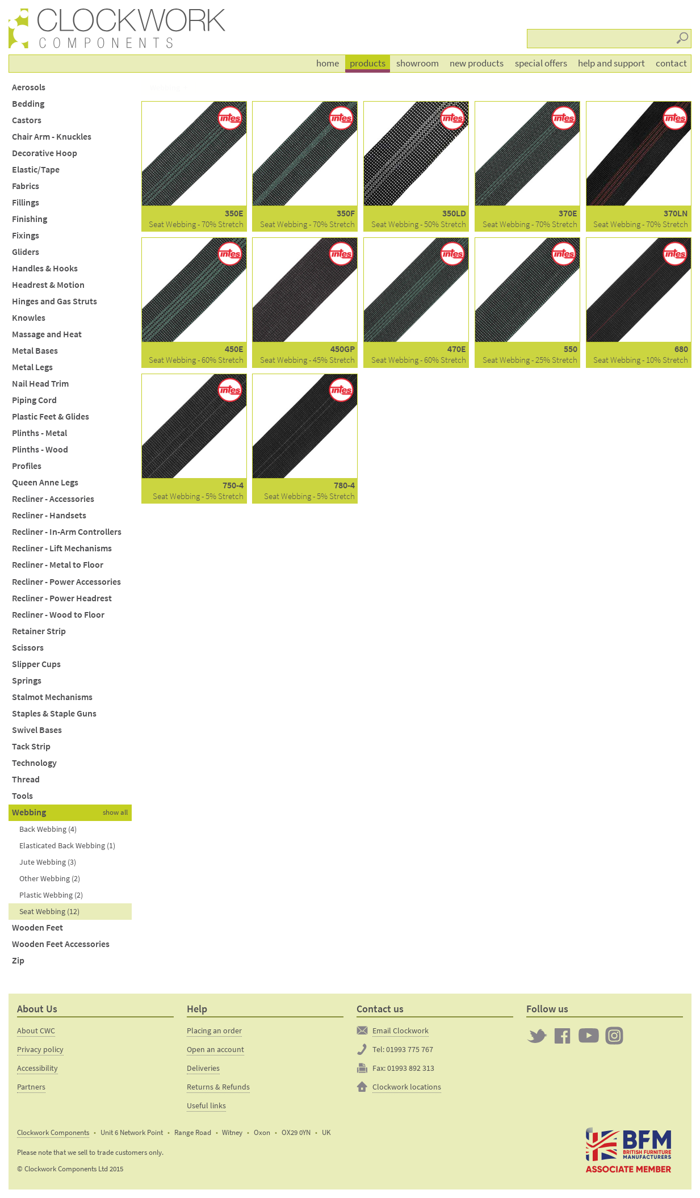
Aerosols (28, 87)
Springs (26, 680)
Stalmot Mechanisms (52, 697)
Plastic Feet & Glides (50, 416)
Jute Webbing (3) (47, 862)
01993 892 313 (410, 1068)
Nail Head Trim (40, 383)
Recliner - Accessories (53, 499)
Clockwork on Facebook (562, 1035)
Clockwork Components (53, 1132)
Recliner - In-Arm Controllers (66, 532)
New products (477, 63)
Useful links (206, 1105)
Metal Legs (32, 367)
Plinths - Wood (40, 449)
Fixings (25, 235)
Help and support (611, 63)
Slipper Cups (36, 664)
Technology (34, 763)
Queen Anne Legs (45, 482)
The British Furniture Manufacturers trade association (629, 1150)
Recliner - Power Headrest (62, 598)
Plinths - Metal (39, 433)
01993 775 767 (409, 1049)
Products (367, 63)
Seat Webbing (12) (49, 911)
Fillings (25, 202)
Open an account (215, 1049)
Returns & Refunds (218, 1086)
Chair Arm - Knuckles (51, 137)
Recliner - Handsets (49, 515)
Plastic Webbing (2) (51, 894)
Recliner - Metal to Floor (57, 565)
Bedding (28, 104)
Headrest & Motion (48, 285)
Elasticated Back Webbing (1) (67, 845)
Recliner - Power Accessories (66, 582)
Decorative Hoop (44, 153)
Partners (31, 1086)
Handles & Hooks (45, 268)
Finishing (29, 219)
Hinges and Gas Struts (54, 301)
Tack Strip (31, 746)
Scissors (28, 648)
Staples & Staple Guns (54, 713)
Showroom (417, 63)
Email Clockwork (400, 1030)
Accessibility (37, 1068)
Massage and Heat (47, 334)
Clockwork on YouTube (589, 1035)
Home (327, 63)
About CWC (36, 1030)
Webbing (29, 812)
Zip (18, 960)
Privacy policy (40, 1049)
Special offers (541, 63)
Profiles (26, 466)
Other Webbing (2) (49, 878)
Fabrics (25, 186)
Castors (26, 120)
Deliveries (203, 1068)
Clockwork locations (406, 1086)
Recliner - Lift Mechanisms (62, 548)
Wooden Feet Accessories (61, 944)
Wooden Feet (37, 927)
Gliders (25, 252)
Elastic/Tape (36, 169)
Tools (22, 796)
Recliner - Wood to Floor (58, 615)
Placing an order (214, 1030)
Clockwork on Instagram (614, 1035)
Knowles (28, 318)
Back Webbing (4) (48, 829)
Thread (26, 779)
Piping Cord (34, 400)
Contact (671, 63)
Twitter (537, 1035)
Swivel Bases (37, 730)
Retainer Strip (39, 631)
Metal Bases (35, 351)
